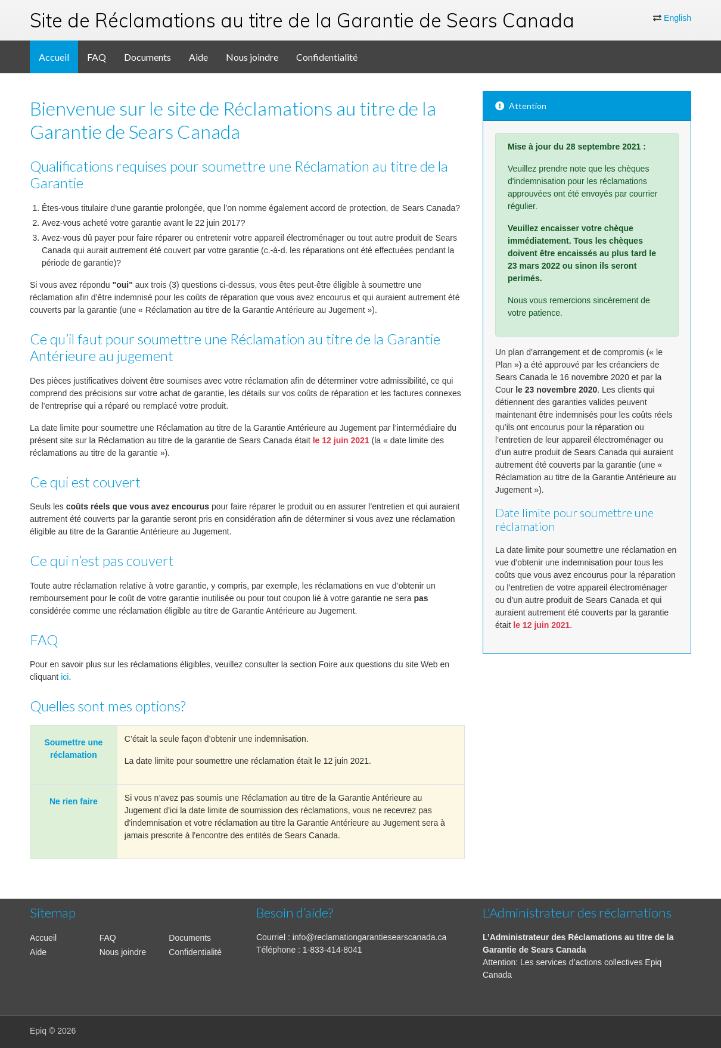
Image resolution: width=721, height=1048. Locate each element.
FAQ (96, 57)
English (677, 18)
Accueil (54, 57)
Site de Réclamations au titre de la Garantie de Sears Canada (302, 20)
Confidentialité (327, 57)
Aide (198, 57)
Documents (147, 57)
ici (65, 677)
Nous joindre (252, 57)
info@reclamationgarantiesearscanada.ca (370, 937)
